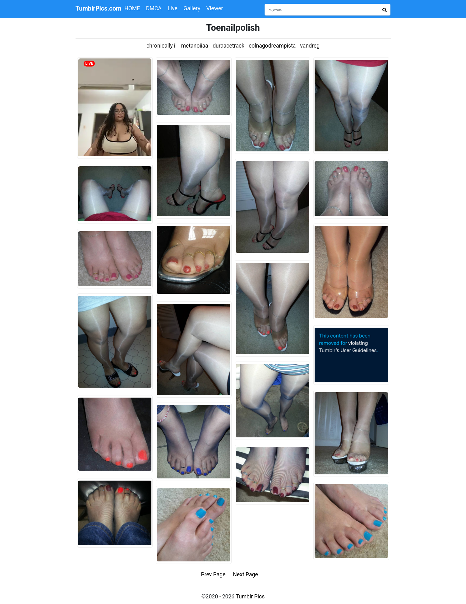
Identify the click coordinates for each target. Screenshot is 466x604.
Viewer (214, 8)
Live (173, 8)
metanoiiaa (194, 46)
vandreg (310, 46)
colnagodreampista (272, 46)
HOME (132, 8)
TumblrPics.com (99, 8)
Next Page (245, 574)
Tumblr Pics (250, 596)
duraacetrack (228, 46)
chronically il (161, 46)
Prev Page (213, 574)
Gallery (191, 8)
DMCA (154, 8)
